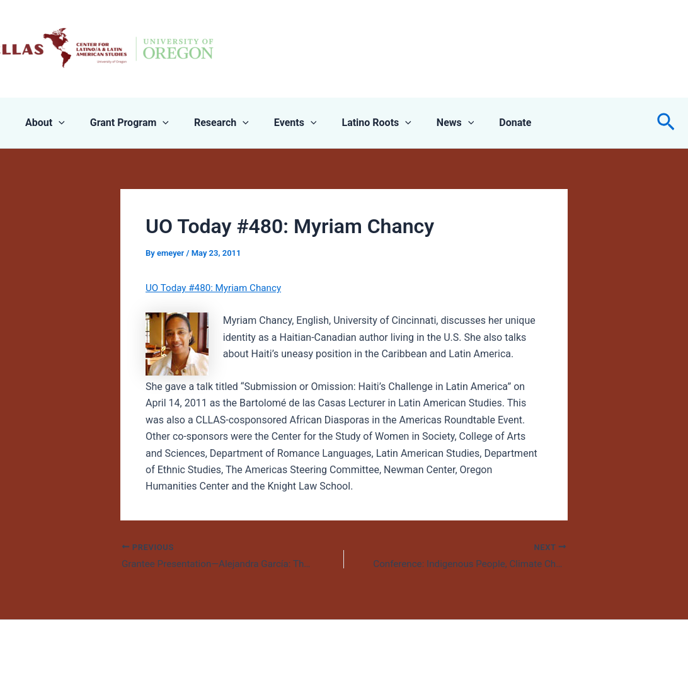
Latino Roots (353, 123)
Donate (482, 123)
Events (277, 123)
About (42, 123)
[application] (56, 123)
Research (208, 123)
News (428, 123)
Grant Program (122, 123)
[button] (665, 123)
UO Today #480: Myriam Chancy (217, 288)
